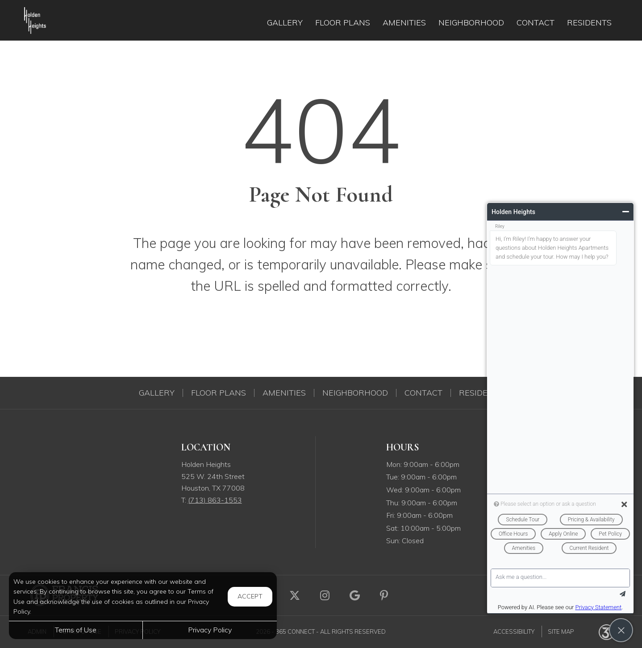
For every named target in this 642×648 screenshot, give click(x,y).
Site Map (561, 631)
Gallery (157, 393)
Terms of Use (75, 629)
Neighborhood (355, 393)
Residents (481, 393)
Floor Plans (218, 393)
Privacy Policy (210, 629)
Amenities (284, 393)
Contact (423, 393)
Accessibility (513, 631)
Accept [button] (250, 596)
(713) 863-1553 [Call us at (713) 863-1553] (215, 499)
